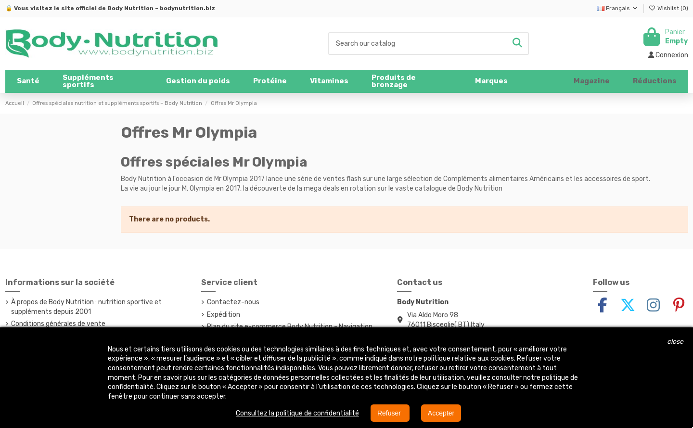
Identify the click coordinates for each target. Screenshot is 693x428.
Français (618, 8)
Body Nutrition (130, 8)
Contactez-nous (233, 302)
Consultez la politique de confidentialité (297, 413)
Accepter (441, 413)
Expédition (223, 315)
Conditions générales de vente (58, 324)
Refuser (390, 413)
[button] (102, 81)
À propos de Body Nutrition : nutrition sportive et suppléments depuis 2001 (86, 307)
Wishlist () (668, 8)
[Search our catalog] (517, 43)
